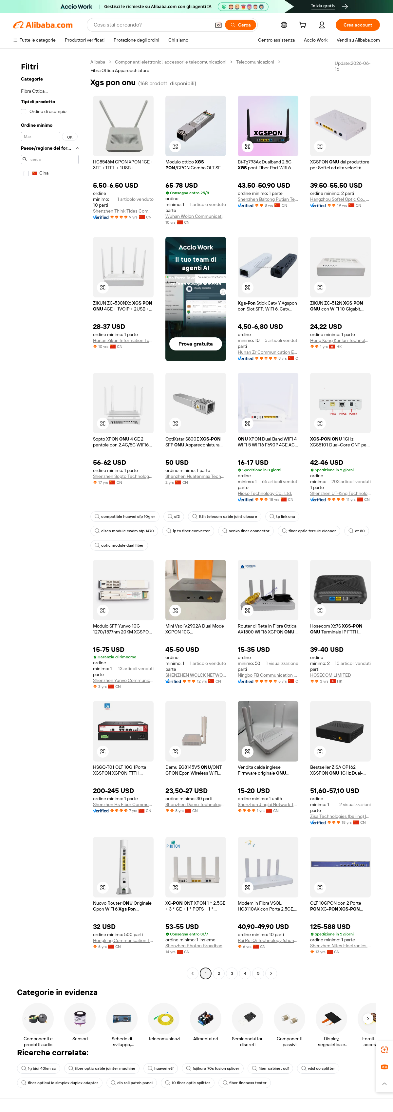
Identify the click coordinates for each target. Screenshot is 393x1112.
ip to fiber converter (188, 531)
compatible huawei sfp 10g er (125, 516)
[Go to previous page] (192, 973)
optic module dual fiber (119, 545)
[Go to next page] (271, 973)
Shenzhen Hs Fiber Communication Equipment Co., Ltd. (123, 804)
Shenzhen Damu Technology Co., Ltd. (195, 804)
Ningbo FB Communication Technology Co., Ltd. (268, 675)
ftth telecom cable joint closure (224, 516)
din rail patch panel (132, 1082)
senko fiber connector (246, 531)
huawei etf (161, 1068)
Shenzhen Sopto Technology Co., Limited (123, 476)
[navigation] (50, 518)
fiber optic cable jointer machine (101, 1068)
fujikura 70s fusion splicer (212, 1068)
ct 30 (356, 531)
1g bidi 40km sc (38, 1068)
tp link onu (282, 516)
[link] (384, 1049)
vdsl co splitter (318, 1068)
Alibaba (97, 62)
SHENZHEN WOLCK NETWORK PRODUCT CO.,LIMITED (195, 675)
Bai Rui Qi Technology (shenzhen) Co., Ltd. (268, 940)
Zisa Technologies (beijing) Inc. (340, 816)
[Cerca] (240, 25)
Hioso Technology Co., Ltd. (265, 493)
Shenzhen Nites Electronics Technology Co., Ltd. (340, 945)
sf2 (174, 516)
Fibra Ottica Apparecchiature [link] (119, 70)
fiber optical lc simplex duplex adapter (59, 1082)
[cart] (304, 25)
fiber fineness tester (245, 1082)
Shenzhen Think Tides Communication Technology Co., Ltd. (123, 211)
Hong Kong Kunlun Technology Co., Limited (340, 340)
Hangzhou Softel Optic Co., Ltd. (340, 199)
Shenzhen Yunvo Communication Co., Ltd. (123, 680)
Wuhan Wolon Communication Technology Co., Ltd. (195, 216)
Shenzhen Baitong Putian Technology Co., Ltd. (268, 199)
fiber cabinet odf (270, 1068)
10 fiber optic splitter (187, 1082)
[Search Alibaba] (151, 24)
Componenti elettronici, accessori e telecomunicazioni (170, 62)
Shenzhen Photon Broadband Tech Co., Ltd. (195, 945)
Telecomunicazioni (255, 62)
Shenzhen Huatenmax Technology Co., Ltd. (195, 476)
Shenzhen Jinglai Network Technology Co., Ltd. (268, 804)
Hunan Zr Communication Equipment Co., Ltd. (268, 352)
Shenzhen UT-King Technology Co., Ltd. (340, 493)
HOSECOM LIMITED (330, 675)
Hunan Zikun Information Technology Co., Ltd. (123, 340)
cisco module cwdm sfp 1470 (124, 531)
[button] (218, 25)
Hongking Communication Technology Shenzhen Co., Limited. (123, 940)
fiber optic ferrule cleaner (309, 531)
